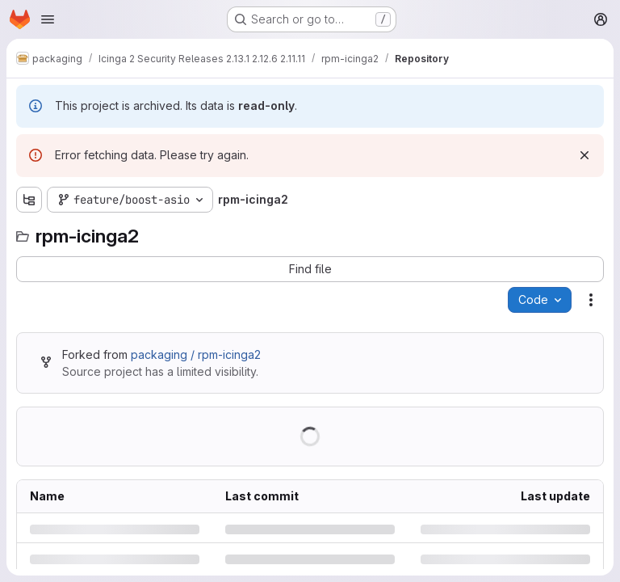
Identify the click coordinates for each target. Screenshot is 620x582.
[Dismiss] (584, 155)
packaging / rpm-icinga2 (196, 354)
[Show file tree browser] (29, 200)
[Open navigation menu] (48, 19)
